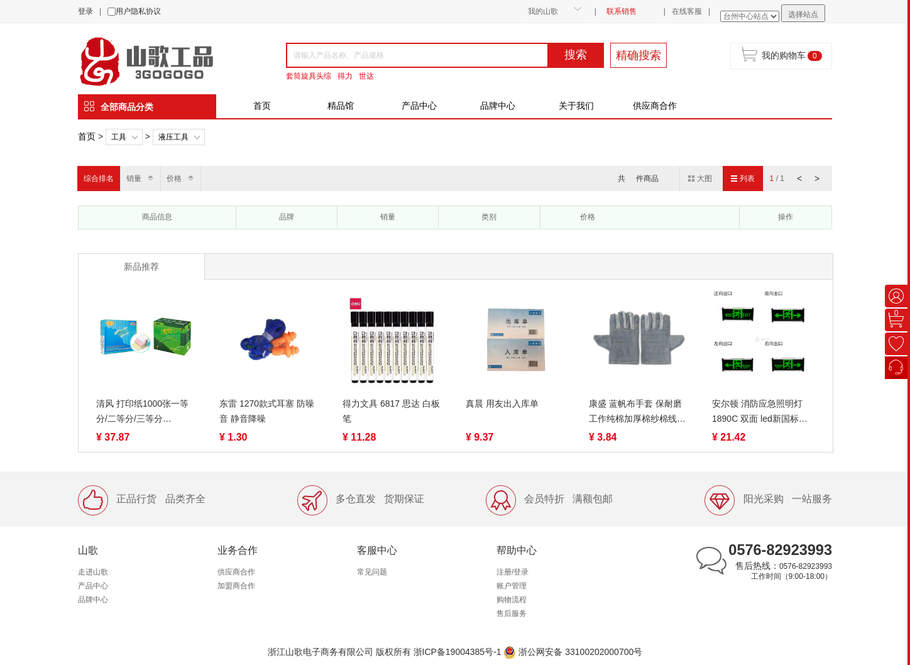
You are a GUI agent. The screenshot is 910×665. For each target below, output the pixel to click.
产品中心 (419, 106)
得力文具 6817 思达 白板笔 (391, 411)
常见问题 (372, 572)
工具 (118, 137)
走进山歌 (93, 572)
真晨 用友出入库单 (502, 403)
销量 (133, 178)
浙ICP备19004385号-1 (458, 652)
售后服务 (511, 613)
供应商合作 (655, 106)
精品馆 (340, 106)
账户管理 (511, 585)
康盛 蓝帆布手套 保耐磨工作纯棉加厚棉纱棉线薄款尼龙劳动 (637, 412)
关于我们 (576, 106)
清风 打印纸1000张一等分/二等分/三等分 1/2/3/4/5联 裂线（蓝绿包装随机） (145, 412)
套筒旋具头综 (308, 76)
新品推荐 (141, 266)
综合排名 (99, 178)
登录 (85, 11)
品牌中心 (497, 106)
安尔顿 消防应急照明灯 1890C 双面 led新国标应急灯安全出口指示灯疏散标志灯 (760, 412)
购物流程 (511, 599)
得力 (345, 76)
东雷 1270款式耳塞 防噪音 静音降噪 (266, 411)
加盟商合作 (236, 585)
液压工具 (173, 137)
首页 (262, 106)
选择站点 (803, 14)
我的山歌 (543, 11)
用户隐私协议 (138, 11)
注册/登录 (512, 572)
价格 (174, 178)
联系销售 (621, 11)
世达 (366, 76)
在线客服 (687, 11)
